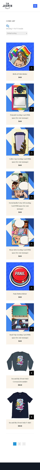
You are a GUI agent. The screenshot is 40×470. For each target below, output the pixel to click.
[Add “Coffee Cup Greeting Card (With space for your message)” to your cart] (31, 153)
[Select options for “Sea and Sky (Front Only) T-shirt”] (31, 417)
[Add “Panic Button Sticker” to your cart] (31, 288)
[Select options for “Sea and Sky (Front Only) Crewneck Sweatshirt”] (31, 373)
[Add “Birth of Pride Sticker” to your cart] (31, 68)
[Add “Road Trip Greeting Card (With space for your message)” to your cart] (31, 329)
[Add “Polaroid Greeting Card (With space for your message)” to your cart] (31, 109)
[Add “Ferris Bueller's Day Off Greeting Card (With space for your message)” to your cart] (31, 197)
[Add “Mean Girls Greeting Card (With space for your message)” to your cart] (31, 244)
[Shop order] (16, 33)
